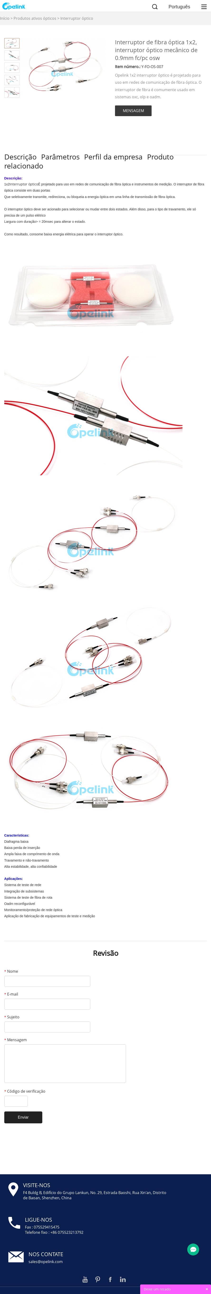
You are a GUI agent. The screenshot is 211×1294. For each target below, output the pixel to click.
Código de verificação (24, 1091)
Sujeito (11, 1017)
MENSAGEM (133, 110)
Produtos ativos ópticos (35, 18)
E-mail (11, 994)
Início (5, 18)
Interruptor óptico (76, 18)
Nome (11, 971)
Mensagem (15, 1039)
